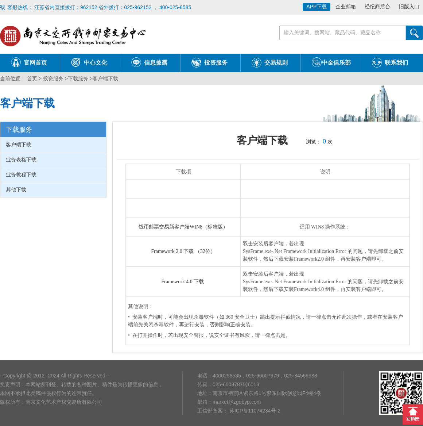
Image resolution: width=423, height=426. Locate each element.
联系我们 (396, 63)
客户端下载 (105, 78)
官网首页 (35, 63)
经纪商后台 (377, 6)
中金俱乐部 (336, 63)
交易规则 (276, 63)
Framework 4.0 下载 (183, 281)
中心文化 (95, 63)
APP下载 (316, 6)
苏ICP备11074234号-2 (254, 411)
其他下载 (16, 189)
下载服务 (78, 78)
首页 (31, 78)
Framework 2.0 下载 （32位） (183, 251)
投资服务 (216, 63)
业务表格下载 (21, 159)
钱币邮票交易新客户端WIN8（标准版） (183, 227)
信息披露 (155, 63)
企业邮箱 (345, 6)
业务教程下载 (21, 174)
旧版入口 (409, 6)
